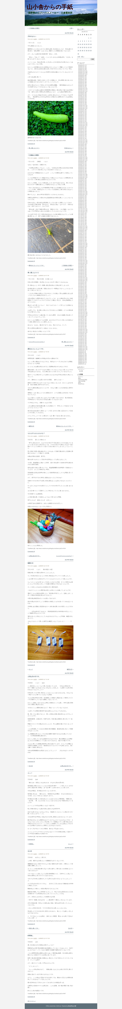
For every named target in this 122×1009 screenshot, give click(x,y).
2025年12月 (81, 71)
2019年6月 (81, 183)
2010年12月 (81, 329)
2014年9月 (81, 265)
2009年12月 (81, 346)
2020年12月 (81, 157)
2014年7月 (81, 267)
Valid (81, 381)
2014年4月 (81, 272)
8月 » (82, 56)
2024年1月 (81, 104)
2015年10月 (81, 246)
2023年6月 (81, 114)
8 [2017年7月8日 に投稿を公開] (88, 41)
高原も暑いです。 (34, 928)
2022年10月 (81, 125)
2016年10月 (81, 229)
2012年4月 (81, 306)
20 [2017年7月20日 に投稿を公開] (84, 47)
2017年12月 (81, 209)
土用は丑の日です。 (35, 556)
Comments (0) (31, 143)
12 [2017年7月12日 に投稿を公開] (82, 44)
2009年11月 (81, 348)
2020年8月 (81, 163)
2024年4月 (81, 99)
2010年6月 (81, 338)
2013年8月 (81, 283)
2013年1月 (81, 293)
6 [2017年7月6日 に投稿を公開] (84, 41)
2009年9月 (81, 351)
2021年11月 (81, 141)
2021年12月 (81, 140)
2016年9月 (81, 230)
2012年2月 (81, 309)
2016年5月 (81, 236)
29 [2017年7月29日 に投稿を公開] (88, 50)
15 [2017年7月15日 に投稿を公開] (88, 44)
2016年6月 (81, 234)
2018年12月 (81, 191)
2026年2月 (81, 68)
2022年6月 (81, 131)
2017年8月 (81, 214)
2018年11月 (81, 193)
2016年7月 (81, 233)
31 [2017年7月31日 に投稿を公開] (78, 53)
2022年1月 (81, 138)
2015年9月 (81, 247)
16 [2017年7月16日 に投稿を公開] (91, 44)
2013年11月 (81, 279)
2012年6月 (81, 303)
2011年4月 (81, 323)
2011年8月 (81, 318)
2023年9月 (81, 110)
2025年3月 (81, 84)
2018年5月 (81, 201)
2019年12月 (81, 174)
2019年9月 (81, 178)
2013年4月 (81, 289)
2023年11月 (81, 107)
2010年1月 (81, 345)
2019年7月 (81, 181)
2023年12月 (81, 105)
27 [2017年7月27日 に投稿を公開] (84, 50)
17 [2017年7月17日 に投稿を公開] (78, 47)
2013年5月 (81, 288)
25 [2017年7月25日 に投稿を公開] (80, 50)
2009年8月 (81, 352)
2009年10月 (81, 349)
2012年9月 (81, 299)
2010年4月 (81, 341)
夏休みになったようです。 (37, 265)
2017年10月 (81, 211)
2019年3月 (81, 187)
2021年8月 (81, 145)
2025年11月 (81, 72)
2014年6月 (81, 269)
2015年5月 (81, 253)
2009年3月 (81, 359)
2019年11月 (81, 176)
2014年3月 (81, 273)
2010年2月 (81, 344)
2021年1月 (81, 155)
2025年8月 (81, 77)
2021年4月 (81, 151)
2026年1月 (81, 69)
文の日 (31, 766)
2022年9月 (81, 127)
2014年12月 (81, 260)
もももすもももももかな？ (37, 342)
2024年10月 (81, 91)
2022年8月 (81, 128)
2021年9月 (81, 144)
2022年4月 (81, 134)
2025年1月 (81, 87)
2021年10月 (81, 143)
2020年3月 (81, 170)
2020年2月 (81, 171)
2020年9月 (81, 161)
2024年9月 (81, 92)
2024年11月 (81, 89)
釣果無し (31, 844)
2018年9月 (81, 196)
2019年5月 (81, 184)
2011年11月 (81, 313)
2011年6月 (81, 321)
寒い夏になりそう (34, 148)
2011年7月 (81, 319)
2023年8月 (81, 111)
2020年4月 (81, 168)
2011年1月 (81, 328)
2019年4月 (81, 186)
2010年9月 (81, 333)
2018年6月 (81, 200)
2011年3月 (81, 325)
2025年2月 (81, 85)
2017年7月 (81, 216)
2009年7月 (81, 354)
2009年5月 (81, 356)
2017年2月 (81, 223)
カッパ (31, 669)
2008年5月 (81, 364)
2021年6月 (81, 148)
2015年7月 (81, 250)
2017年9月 (81, 213)
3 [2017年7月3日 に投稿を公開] (78, 41)
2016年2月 (81, 240)
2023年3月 (81, 118)
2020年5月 (81, 167)
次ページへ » (31, 1001)
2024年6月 (81, 97)
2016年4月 (81, 237)
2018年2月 (81, 206)
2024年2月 (81, 102)
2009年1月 (81, 361)
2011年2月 (81, 326)
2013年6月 (81, 286)
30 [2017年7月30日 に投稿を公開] (91, 50)
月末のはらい (32, 36)
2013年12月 (81, 277)
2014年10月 (81, 263)
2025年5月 (81, 81)
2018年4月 (81, 203)
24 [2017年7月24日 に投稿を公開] (78, 50)
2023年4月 (81, 117)
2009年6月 (81, 355)
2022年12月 (81, 122)
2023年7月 (81, 112)
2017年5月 (81, 219)
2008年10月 (81, 362)
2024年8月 (81, 94)
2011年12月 (81, 312)
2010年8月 (81, 335)
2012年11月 (81, 296)
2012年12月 (81, 295)
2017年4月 (81, 220)
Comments (82, 379)
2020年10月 (81, 160)
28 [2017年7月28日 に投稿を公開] (86, 50)
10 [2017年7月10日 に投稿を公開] (78, 44)
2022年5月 (81, 133)
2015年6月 (81, 252)
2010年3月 (81, 342)
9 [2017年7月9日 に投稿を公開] (90, 41)
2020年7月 (81, 164)
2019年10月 (81, 177)
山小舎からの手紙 (50, 7)
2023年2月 (81, 120)
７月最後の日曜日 (34, 28)
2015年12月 (81, 243)
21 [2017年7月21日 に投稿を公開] (86, 47)
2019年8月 (81, 180)
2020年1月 (81, 173)
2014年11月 (81, 262)
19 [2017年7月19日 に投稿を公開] (82, 47)
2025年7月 (81, 78)
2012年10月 (81, 298)
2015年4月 (81, 255)
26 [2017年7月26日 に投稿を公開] (82, 50)
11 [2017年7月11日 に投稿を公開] (80, 44)
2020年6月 (81, 166)
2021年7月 (81, 147)
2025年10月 (81, 74)
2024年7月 (81, 95)
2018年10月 (81, 194)
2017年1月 (81, 224)
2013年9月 (81, 282)
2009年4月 (81, 358)
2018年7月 (81, 199)
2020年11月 (81, 158)
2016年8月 (81, 232)
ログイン (80, 376)
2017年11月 (81, 210)
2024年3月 (81, 101)
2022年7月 (81, 130)
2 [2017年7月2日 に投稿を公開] (90, 38)
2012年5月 (81, 305)
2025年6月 (81, 79)
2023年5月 (81, 115)
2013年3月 (81, 290)
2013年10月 (81, 280)
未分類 (35, 39)
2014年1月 (81, 276)
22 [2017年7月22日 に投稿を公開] (88, 47)
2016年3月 (81, 239)
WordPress (81, 384)
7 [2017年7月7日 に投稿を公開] (86, 41)
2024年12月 (81, 88)
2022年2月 (81, 137)
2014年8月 (81, 266)
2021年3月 (81, 153)
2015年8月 (81, 249)
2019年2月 (81, 188)
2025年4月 (81, 82)
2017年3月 (81, 222)
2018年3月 (81, 204)
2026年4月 (81, 65)
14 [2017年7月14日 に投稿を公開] (86, 44)
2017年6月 (81, 217)
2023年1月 (81, 121)
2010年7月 (81, 336)
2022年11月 (81, 124)
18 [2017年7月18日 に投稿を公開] (80, 47)
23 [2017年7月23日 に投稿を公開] (91, 47)
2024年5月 (81, 98)
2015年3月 (81, 256)
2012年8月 (81, 300)
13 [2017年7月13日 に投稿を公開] (84, 44)
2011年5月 (81, 322)
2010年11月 (81, 331)
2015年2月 (81, 257)
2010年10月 (81, 332)
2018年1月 (81, 207)
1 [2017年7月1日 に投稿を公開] (88, 38)
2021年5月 (81, 150)
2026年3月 (81, 66)
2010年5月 (81, 339)
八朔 (71, 28)
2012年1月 (81, 311)
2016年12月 (81, 226)
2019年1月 (81, 190)
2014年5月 (81, 270)
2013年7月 (81, 285)
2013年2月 (81, 292)
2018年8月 (81, 197)
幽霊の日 (31, 426)
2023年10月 (81, 108)
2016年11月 (81, 227)
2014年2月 (81, 275)
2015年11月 (81, 244)
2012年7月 (81, 302)
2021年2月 (81, 154)
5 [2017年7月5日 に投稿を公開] (82, 41)
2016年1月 (81, 242)
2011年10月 (81, 315)
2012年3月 (81, 308)
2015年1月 (81, 259)
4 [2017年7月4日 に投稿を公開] (80, 41)
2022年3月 (81, 135)
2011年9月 (81, 316)
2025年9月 (81, 75)
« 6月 (78, 56)
